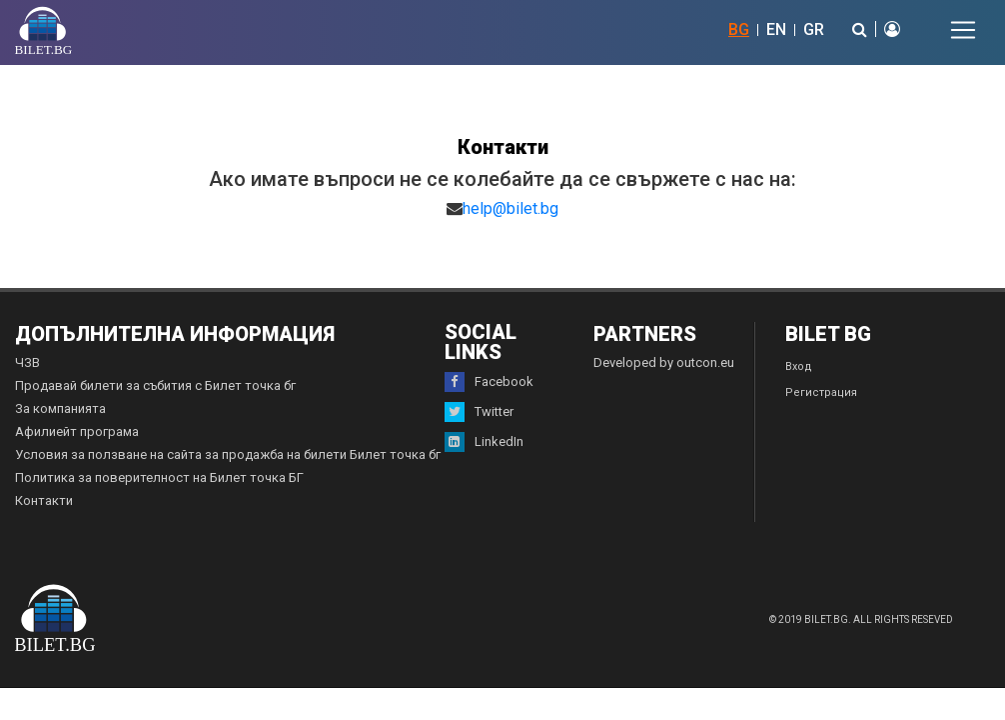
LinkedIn (484, 442)
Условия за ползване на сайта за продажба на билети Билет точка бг (228, 454)
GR (813, 29)
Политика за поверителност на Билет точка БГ (159, 477)
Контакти (44, 500)
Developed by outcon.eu (663, 362)
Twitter (479, 412)
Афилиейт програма (77, 431)
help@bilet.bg (510, 208)
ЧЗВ (27, 362)
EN (776, 29)
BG (738, 29)
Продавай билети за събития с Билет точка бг (155, 385)
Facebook (489, 382)
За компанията (60, 408)
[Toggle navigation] (963, 30)
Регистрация (821, 392)
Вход (798, 366)
